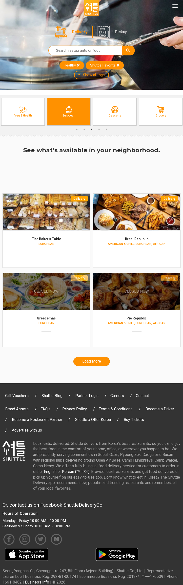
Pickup (121, 32)
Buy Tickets (134, 419)
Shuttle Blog (51, 395)
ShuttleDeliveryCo (82, 505)
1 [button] (76, 129)
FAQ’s (45, 409)
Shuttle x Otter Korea (93, 419)
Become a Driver (159, 409)
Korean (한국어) (75, 471)
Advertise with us (27, 430)
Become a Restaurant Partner (37, 419)
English (50, 471)
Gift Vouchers (17, 395)
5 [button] (106, 129)
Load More (91, 361)
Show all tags (91, 75)
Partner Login (87, 395)
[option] (23, 112)
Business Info (37, 582)
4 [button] (99, 129)
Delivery (79, 32)
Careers (117, 395)
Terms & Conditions (116, 409)
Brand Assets (17, 409)
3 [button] (91, 129)
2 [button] (84, 129)
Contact (142, 395)
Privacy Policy (74, 409)
